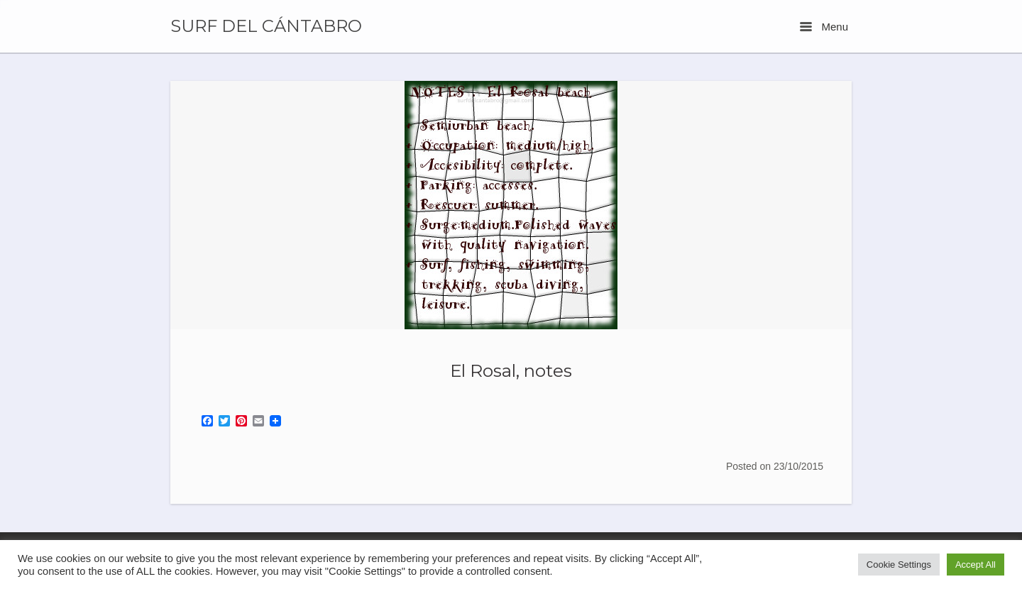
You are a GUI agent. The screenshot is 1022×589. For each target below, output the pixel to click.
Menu (824, 27)
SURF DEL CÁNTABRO (266, 26)
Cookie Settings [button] (899, 564)
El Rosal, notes (511, 370)
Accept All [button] (975, 564)
